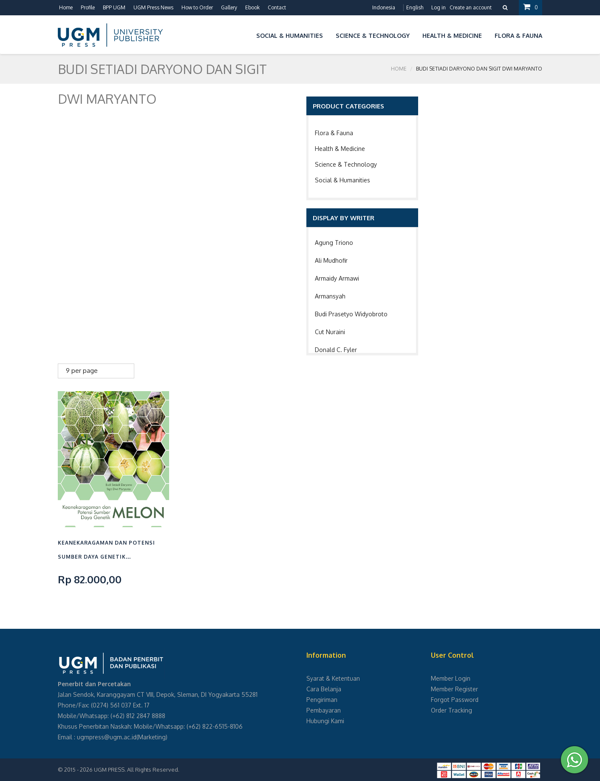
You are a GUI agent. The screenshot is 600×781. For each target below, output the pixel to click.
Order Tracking (451, 710)
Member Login (450, 678)
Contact (277, 7)
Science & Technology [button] (373, 35)
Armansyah (330, 296)
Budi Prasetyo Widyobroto (351, 314)
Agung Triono (334, 242)
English (414, 7)
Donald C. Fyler (336, 349)
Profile (88, 7)
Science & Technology (346, 164)
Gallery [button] (229, 7)
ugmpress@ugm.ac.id (106, 737)
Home (66, 7)
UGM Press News (153, 7)
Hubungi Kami (325, 720)
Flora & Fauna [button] (518, 35)
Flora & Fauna (334, 132)
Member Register (454, 689)
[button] (243, 34)
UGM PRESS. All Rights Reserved (136, 769)
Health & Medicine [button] (452, 35)
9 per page (82, 370)
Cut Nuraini (330, 331)
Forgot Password (454, 699)
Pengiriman (321, 699)
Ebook (252, 7)
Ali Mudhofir (331, 260)
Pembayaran (323, 710)
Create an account (471, 7)
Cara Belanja (323, 689)
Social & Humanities (342, 180)
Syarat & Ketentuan (333, 678)
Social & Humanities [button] (289, 35)
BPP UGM (114, 7)
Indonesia (383, 7)
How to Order (197, 7)
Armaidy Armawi (337, 278)
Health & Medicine (340, 148)
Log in (438, 7)
